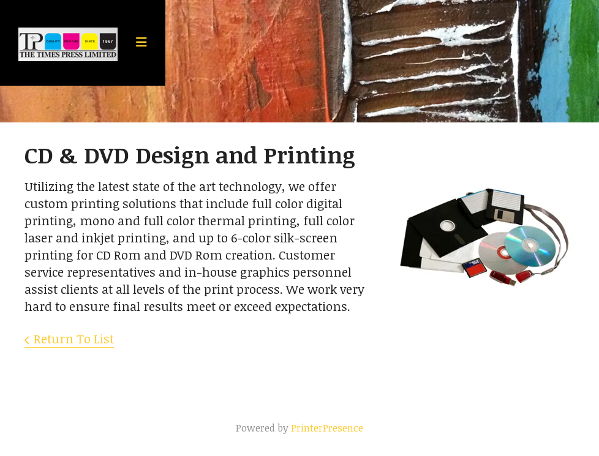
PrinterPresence (327, 428)
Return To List (74, 338)
